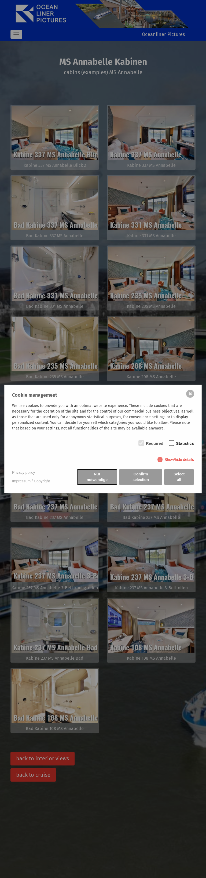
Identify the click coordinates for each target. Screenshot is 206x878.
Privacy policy (23, 472)
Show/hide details (179, 459)
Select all (179, 477)
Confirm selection (141, 477)
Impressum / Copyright (31, 481)
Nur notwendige (97, 477)
